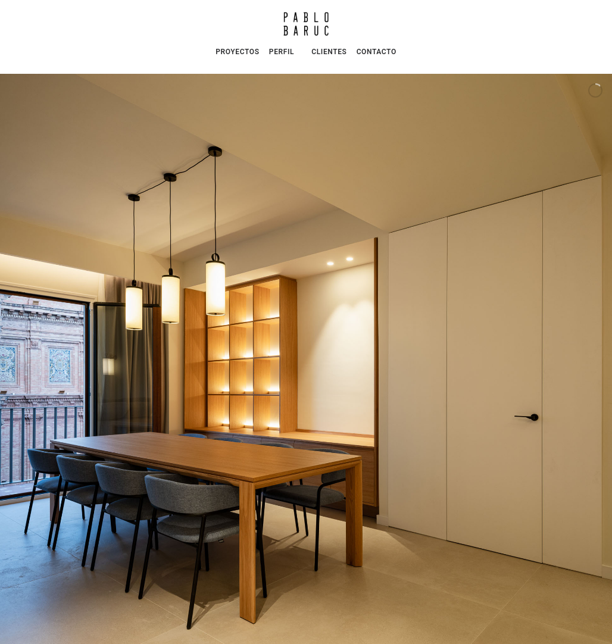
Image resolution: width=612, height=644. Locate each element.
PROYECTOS (237, 52)
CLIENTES (328, 52)
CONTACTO (376, 52)
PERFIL (281, 52)
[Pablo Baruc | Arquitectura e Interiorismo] (306, 24)
